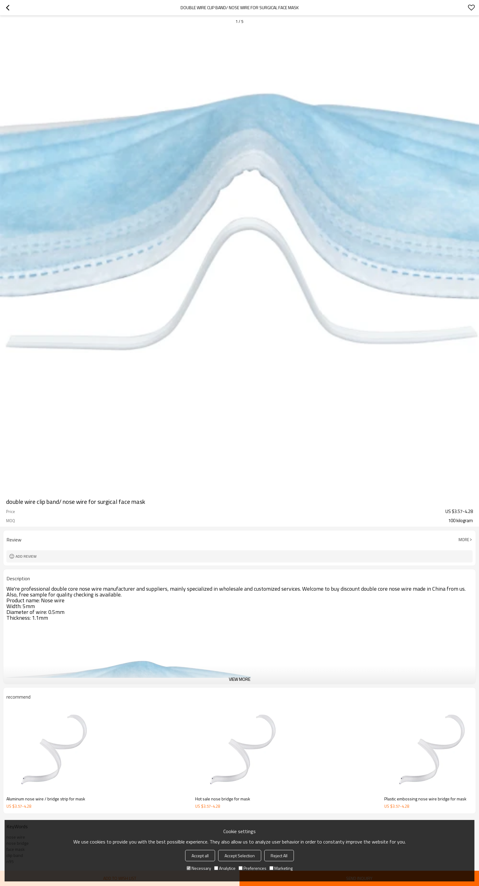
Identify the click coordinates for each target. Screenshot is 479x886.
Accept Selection (240, 855)
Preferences (252, 868)
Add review (26, 556)
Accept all (200, 855)
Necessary (199, 868)
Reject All (279, 855)
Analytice (225, 868)
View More (239, 679)
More (464, 540)
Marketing (281, 868)
